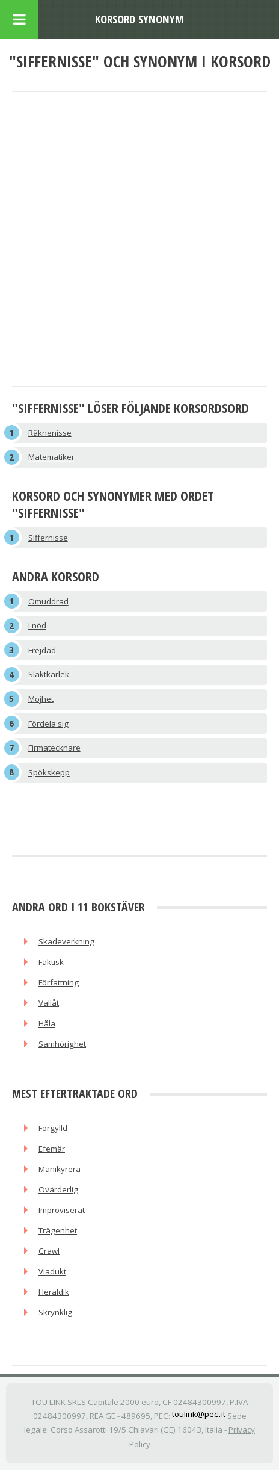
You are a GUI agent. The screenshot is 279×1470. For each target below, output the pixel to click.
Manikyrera (59, 1169)
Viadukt (52, 1271)
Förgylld (52, 1128)
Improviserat (61, 1210)
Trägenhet (57, 1230)
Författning (58, 982)
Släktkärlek (48, 674)
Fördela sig (48, 723)
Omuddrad (48, 601)
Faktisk (51, 962)
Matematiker (51, 456)
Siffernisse (48, 537)
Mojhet (41, 698)
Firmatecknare (54, 747)
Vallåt (48, 1002)
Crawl (49, 1250)
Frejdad (42, 650)
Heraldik (53, 1291)
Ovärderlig (58, 1189)
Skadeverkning (66, 941)
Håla (46, 1023)
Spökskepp (49, 772)
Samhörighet (62, 1043)
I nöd (37, 625)
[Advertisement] (139, 240)
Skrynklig (55, 1312)
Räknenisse (50, 432)
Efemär (51, 1148)
